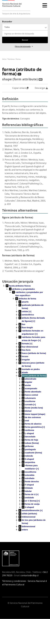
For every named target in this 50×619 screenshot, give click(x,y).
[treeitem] (18, 285)
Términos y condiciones (14, 581)
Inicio (4, 59)
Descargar (41, 88)
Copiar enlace (20, 87)
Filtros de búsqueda (23, 46)
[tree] (25, 410)
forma (18, 59)
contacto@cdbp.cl (30, 575)
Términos (11, 59)
